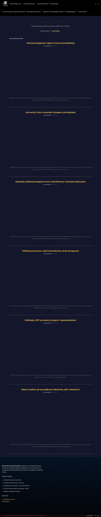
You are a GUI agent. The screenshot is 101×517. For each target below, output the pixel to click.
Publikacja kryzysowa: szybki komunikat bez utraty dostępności (50, 251)
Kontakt (83, 12)
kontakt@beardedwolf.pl (8, 499)
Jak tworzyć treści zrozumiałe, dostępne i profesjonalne (50, 112)
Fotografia (29, 4)
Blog (5, 4)
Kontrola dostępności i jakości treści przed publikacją (50, 43)
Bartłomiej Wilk (47, 46)
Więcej (50, 103)
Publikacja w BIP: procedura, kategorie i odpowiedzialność (50, 320)
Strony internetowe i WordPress (59, 12)
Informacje (15, 4)
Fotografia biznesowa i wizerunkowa (22, 12)
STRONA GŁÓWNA (55, 31)
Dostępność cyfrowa (47, 4)
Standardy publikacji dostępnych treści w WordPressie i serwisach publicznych (50, 182)
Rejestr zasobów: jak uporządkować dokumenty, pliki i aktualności (50, 389)
